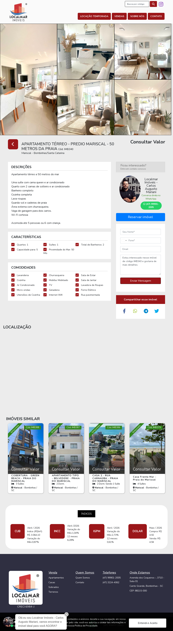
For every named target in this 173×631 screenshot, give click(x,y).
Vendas (119, 16)
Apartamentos (56, 577)
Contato (156, 16)
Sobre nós (137, 16)
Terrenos (53, 591)
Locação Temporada (94, 16)
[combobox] (124, 240)
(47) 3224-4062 (111, 582)
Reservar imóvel (140, 217)
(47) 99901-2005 (151, 205)
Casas (51, 582)
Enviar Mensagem (140, 281)
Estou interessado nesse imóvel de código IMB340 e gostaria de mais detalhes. (140, 265)
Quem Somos (83, 577)
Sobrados (53, 587)
